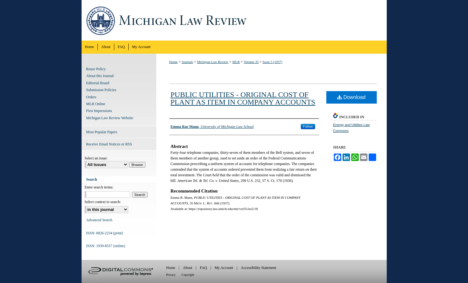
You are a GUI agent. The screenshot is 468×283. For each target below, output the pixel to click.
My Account (224, 268)
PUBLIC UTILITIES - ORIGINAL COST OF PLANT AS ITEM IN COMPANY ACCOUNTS (243, 98)
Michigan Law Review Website (109, 118)
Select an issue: (96, 158)
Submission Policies (101, 90)
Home (173, 62)
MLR (236, 62)
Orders (91, 97)
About (187, 268)
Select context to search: (103, 202)
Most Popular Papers (101, 132)
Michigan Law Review (234, 20)
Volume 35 (251, 62)
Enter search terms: (99, 187)
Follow (308, 126)
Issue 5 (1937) (272, 62)
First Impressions (99, 111)
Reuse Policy (96, 69)
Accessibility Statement (258, 268)
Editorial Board (97, 83)
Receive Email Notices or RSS (109, 144)
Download (351, 97)
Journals (187, 62)
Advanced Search (99, 220)
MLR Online (96, 104)
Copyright (188, 274)
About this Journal (100, 76)
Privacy (171, 274)
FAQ (203, 268)
